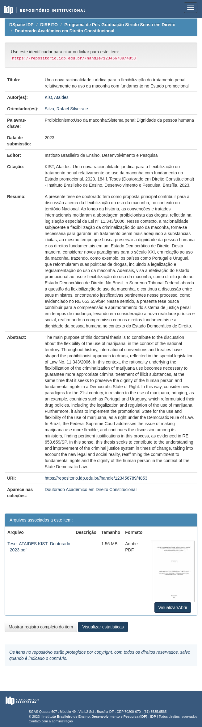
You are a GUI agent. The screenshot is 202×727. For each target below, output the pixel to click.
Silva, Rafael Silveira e (66, 108)
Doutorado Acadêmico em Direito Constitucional (64, 30)
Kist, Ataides (57, 97)
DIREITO (49, 24)
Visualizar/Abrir (172, 607)
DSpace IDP (21, 24)
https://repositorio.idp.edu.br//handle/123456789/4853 (96, 478)
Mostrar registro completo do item (41, 626)
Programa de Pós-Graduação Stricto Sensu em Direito (119, 24)
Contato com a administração (51, 721)
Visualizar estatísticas (103, 626)
